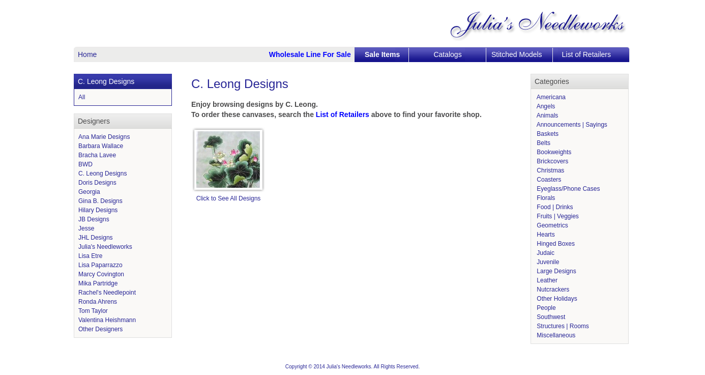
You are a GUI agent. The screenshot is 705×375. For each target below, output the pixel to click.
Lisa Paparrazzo (100, 265)
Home (87, 54)
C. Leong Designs (102, 173)
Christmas (549, 170)
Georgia (89, 191)
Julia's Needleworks (105, 246)
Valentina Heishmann (107, 320)
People (545, 307)
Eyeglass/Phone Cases (567, 188)
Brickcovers (551, 161)
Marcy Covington (101, 274)
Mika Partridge (98, 283)
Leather (546, 280)
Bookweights (553, 152)
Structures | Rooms (562, 326)
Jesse (86, 228)
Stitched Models (516, 54)
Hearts (545, 234)
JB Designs (93, 219)
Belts (542, 143)
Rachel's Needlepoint (107, 292)
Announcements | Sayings (571, 124)
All (81, 97)
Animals (546, 115)
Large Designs (555, 271)
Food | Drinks (554, 207)
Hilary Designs (98, 210)
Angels (545, 106)
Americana (550, 97)
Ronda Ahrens (97, 301)
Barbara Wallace (100, 146)
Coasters (548, 179)
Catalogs (447, 54)
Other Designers (100, 329)
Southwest (550, 317)
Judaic (544, 252)
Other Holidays (556, 298)
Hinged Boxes (555, 243)
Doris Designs (97, 182)
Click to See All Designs (228, 198)
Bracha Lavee (97, 155)
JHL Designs (95, 237)
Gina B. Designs (100, 201)
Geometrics (551, 225)
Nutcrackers (552, 289)
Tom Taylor (93, 310)
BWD (85, 164)
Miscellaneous (555, 335)
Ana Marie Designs (104, 136)
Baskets (547, 133)
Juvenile (547, 262)
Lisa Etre (90, 255)
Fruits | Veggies (557, 216)
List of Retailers (586, 54)
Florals (545, 197)
